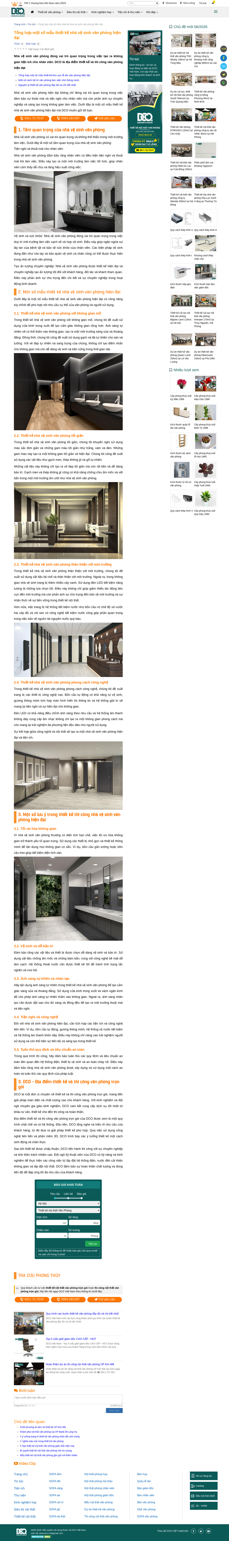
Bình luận (31, 43)
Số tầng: (84, 1220)
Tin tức (203, 3)
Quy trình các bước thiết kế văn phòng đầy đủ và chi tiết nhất (82, 1313)
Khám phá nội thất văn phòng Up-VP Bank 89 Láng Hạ (48, 1431)
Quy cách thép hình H (205, 230)
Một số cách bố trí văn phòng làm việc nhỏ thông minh (48, 80)
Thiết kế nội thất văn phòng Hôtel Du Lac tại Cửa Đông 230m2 (181, 166)
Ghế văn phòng (146, 1509)
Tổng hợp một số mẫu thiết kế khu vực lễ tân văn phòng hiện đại (54, 75)
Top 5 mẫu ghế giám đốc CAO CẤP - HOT (71, 1339)
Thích (17, 43)
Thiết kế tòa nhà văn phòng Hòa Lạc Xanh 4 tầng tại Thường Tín (205, 198)
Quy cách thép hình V (181, 510)
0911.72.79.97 (32, 118)
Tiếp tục (92, 1243)
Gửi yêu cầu (104, 118)
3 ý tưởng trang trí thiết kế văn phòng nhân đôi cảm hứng (49, 1436)
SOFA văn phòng (147, 1516)
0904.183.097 (68, 118)
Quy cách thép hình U (181, 230)
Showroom (170, 3)
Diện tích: (52, 1220)
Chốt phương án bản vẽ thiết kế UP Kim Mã (43, 1427)
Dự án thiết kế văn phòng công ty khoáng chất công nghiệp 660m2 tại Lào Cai (205, 59)
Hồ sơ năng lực (204, 1476)
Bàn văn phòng (146, 1502)
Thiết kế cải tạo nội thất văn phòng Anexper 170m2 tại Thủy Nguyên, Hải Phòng (204, 319)
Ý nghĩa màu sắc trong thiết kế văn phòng (42, 1441)
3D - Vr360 (201, 1505)
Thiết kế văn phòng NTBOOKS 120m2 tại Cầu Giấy (181, 130)
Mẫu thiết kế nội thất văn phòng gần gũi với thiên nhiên (48, 1455)
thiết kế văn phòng (103, 1509)
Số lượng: (83, 1233)
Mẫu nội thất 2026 (205, 1496)
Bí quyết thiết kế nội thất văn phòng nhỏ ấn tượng (46, 1450)
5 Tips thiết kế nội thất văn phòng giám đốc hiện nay (47, 1446)
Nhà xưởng (187, 3)
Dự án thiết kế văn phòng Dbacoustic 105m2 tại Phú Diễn (204, 355)
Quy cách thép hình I (181, 255)
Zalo (223, 66)
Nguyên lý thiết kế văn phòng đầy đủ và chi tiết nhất (47, 85)
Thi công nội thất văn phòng (101, 1516)
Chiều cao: (52, 1233)
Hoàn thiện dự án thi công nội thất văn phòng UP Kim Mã (80, 1364)
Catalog (200, 1485)
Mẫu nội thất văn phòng (98, 1502)
